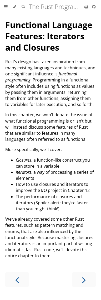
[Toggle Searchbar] (23, 6)
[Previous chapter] (17, 279)
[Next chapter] (84, 279)
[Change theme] (14, 6)
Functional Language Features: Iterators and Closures (48, 36)
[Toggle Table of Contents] (5, 6)
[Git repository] (94, 6)
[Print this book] (87, 6)
